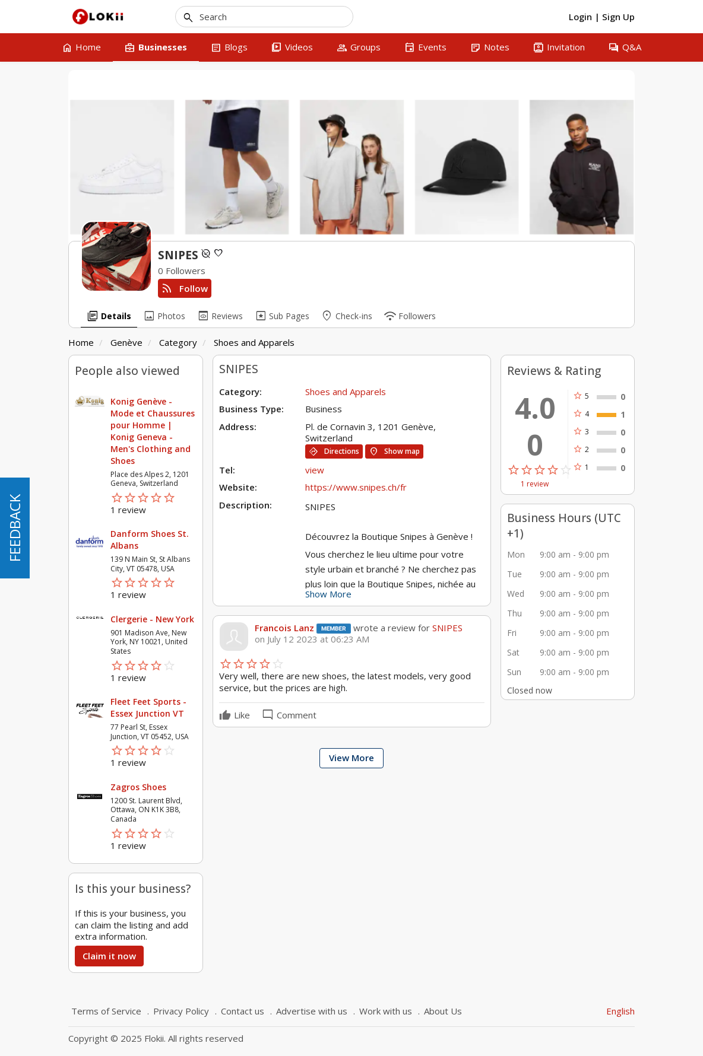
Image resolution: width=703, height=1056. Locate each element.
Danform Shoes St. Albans (149, 539)
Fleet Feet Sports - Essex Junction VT (148, 707)
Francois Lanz (284, 628)
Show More (328, 594)
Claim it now (109, 956)
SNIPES (446, 628)
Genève (126, 342)
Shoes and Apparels (254, 342)
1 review (535, 484)
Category (178, 342)
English (620, 1011)
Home (81, 342)
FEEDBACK (14, 528)
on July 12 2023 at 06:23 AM (312, 639)
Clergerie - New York (152, 619)
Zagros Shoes (138, 787)
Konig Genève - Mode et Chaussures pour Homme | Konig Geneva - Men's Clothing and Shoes (152, 431)
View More (351, 758)
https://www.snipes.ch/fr (356, 487)
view (314, 470)
